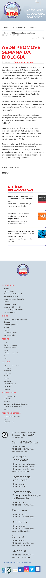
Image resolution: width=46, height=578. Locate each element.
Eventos (6, 33)
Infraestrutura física (11, 296)
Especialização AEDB (11, 325)
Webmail (7, 401)
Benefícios (7, 376)
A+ (33, 38)
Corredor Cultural (10, 304)
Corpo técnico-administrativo (14, 299)
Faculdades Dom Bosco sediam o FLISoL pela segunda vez (18, 216)
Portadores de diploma (12, 417)
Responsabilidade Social (12, 307)
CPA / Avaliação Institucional (13, 310)
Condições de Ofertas (11, 365)
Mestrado (7, 330)
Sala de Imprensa (10, 384)
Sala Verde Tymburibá (11, 353)
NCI (5, 355)
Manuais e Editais (10, 348)
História (6, 289)
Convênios (7, 386)
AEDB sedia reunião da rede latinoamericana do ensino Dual (20, 198)
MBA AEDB (7, 327)
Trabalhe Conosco (10, 312)
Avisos (6, 409)
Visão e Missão (9, 291)
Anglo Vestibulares (10, 333)
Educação (33, 27)
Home (6, 27)
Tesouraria (7, 373)
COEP (5, 358)
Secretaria (7, 368)
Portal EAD (7, 399)
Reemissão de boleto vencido (14, 407)
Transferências (9, 422)
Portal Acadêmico (10, 396)
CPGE (5, 342)
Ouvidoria (7, 381)
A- (39, 38)
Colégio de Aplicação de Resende (15, 319)
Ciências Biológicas (18, 27)
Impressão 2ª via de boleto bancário (16, 404)
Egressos (7, 389)
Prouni (6, 419)
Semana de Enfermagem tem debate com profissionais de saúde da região (21, 233)
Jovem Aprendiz (9, 335)
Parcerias (7, 302)
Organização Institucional (13, 294)
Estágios (7, 378)
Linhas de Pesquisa (10, 345)
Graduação (8, 322)
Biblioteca (7, 371)
